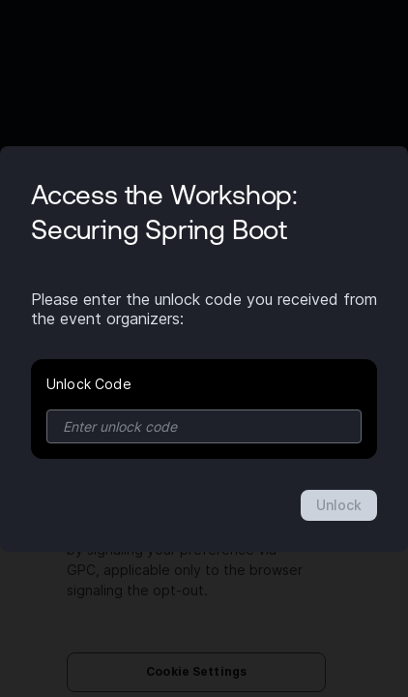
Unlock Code (88, 384)
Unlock (339, 505)
